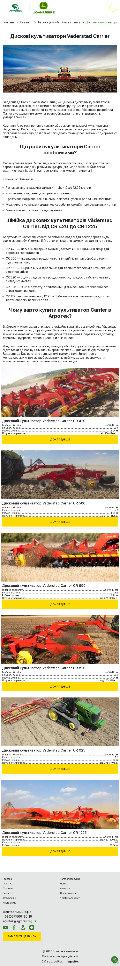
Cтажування (10, 898)
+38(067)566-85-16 (17, 916)
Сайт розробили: (60, 961)
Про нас (7, 883)
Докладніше (60, 439)
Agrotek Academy (70, 898)
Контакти (65, 888)
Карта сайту (9, 902)
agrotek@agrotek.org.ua (19, 921)
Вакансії (7, 893)
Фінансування (68, 893)
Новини (64, 883)
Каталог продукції (70, 879)
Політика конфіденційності (60, 956)
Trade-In (8, 888)
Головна (7, 879)
